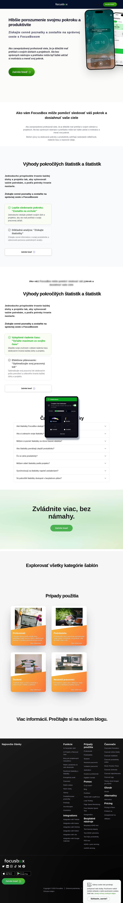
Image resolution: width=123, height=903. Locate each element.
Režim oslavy (68, 785)
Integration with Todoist (71, 819)
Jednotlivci (87, 770)
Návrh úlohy (67, 789)
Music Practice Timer (111, 766)
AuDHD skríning (89, 848)
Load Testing (88, 801)
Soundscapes (68, 806)
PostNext (87, 793)
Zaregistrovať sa (110, 815)
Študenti (87, 759)
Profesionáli (88, 751)
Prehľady (66, 803)
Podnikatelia (88, 755)
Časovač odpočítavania (112, 773)
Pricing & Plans (109, 807)
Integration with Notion (71, 831)
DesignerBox (88, 815)
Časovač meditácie (110, 756)
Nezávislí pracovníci (91, 762)
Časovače (66, 781)
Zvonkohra (67, 810)
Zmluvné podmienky (73, 888)
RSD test (87, 840)
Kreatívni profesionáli (91, 774)
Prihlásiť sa (98, 4)
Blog (85, 789)
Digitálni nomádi (89, 777)
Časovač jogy (109, 777)
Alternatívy (108, 799)
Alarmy (65, 793)
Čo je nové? (88, 785)
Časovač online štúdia (112, 752)
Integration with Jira (70, 834)
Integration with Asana (71, 823)
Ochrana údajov (48, 891)
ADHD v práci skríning (91, 844)
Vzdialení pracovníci (91, 766)
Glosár (106, 791)
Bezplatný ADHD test (91, 825)
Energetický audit (69, 777)
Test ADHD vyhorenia (91, 833)
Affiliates (107, 819)
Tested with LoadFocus (92, 797)
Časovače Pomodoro (111, 748)
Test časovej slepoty (91, 829)
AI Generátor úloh (69, 748)
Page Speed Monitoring (92, 804)
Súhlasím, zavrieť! (99, 899)
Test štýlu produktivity (91, 837)
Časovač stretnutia (110, 770)
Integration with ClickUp (71, 827)
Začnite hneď (109, 4)
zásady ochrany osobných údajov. (105, 893)
